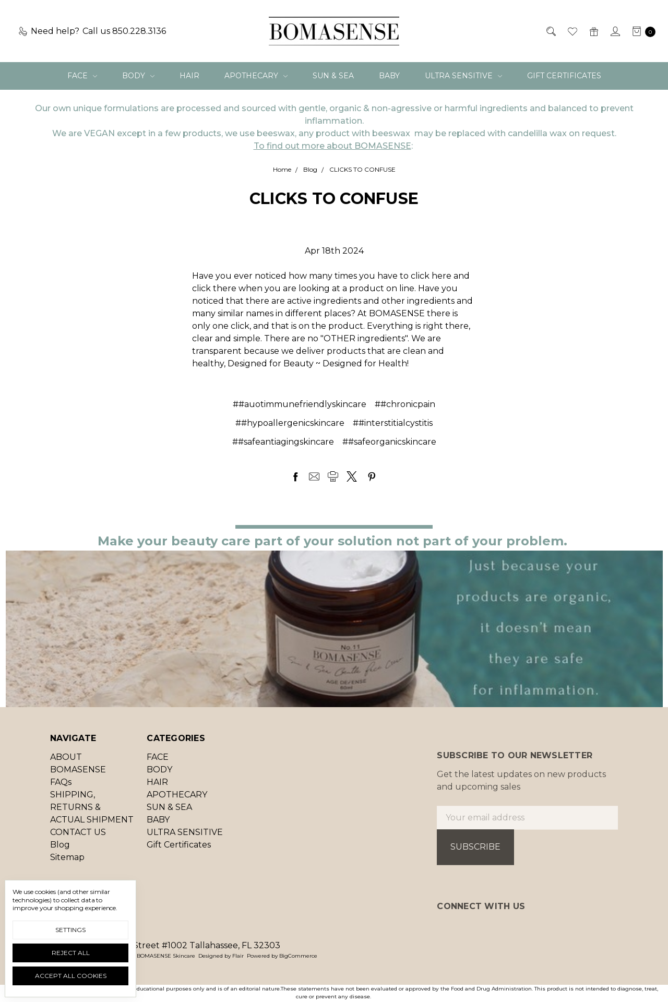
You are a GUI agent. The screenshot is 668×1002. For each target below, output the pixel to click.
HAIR (189, 75)
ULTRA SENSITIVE (463, 75)
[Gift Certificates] (593, 31)
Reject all (71, 953)
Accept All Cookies (70, 976)
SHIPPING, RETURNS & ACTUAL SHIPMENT (92, 812)
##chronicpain (405, 404)
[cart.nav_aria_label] (640, 31)
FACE (82, 75)
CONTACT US (78, 838)
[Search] (550, 31)
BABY (389, 75)
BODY (138, 75)
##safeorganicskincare (389, 442)
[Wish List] (571, 31)
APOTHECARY (256, 75)
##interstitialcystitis (393, 423)
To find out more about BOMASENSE (332, 146)
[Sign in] (614, 31)
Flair (238, 955)
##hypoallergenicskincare (289, 423)
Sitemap (67, 863)
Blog (60, 850)
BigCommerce (298, 955)
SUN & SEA (333, 75)
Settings (70, 930)
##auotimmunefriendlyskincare (299, 404)
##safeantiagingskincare (283, 442)
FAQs (60, 788)
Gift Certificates (564, 75)
